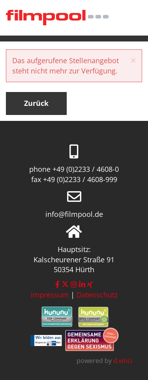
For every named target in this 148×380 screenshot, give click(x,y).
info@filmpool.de (74, 214)
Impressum (50, 294)
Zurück (36, 103)
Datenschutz (97, 294)
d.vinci (122, 360)
